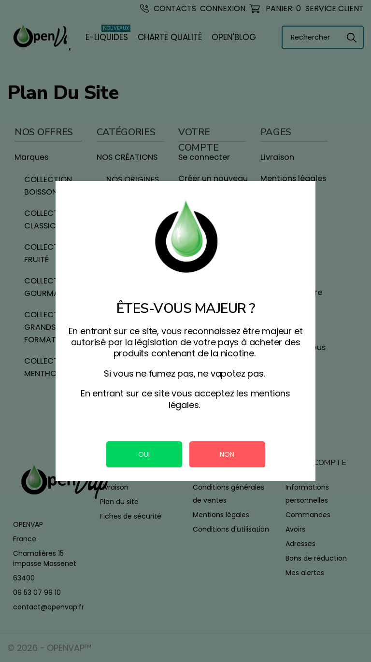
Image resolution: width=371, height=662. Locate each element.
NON (227, 454)
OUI (144, 454)
